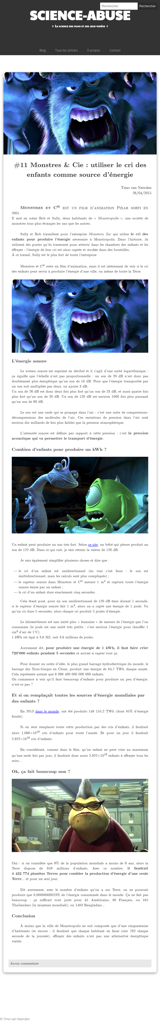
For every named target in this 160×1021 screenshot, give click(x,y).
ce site (93, 544)
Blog (43, 50)
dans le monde (47, 711)
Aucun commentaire (24, 963)
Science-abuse (80, 15)
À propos (93, 50)
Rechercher (147, 6)
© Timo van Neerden (15, 1019)
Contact (115, 50)
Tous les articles (66, 50)
